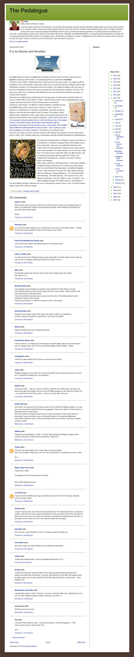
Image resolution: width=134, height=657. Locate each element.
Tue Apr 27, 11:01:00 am (24, 633)
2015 (115, 82)
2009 (115, 187)
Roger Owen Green (22, 468)
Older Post (81, 642)
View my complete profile (18, 41)
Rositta (17, 570)
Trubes (17, 447)
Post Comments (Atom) (28, 646)
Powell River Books (22, 340)
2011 (115, 95)
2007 (115, 193)
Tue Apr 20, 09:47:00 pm (24, 397)
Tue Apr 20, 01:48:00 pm (24, 247)
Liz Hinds (18, 493)
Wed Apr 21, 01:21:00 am (24, 440)
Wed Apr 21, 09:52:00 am (24, 460)
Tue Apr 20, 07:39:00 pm (24, 349)
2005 (115, 200)
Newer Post (14, 642)
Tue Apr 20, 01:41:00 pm (24, 233)
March (117, 177)
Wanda (17, 327)
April (117, 132)
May (117, 129)
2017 (115, 75)
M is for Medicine (119, 165)
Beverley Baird (20, 286)
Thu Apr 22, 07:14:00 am (24, 549)
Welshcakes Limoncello (24, 590)
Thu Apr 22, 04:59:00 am (24, 535)
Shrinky (18, 508)
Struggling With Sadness (119, 158)
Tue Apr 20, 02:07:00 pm (24, 263)
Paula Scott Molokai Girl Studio (27, 241)
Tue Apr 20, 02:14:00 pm (24, 279)
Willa (17, 270)
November (119, 106)
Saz (16, 620)
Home (48, 642)
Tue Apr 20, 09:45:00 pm (24, 378)
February (118, 180)
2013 (115, 88)
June (117, 126)
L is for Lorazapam (119, 171)
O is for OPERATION (119, 137)
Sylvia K (18, 202)
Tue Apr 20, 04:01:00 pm (24, 319)
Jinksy (17, 556)
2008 (115, 190)
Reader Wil (19, 404)
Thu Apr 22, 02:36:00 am (24, 501)
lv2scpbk (18, 529)
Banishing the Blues (119, 152)
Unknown (18, 225)
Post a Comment (18, 637)
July (116, 123)
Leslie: (25, 21)
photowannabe (20, 311)
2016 (115, 79)
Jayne (17, 370)
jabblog (18, 431)
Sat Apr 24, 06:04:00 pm (23, 583)
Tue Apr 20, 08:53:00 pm (24, 363)
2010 (115, 98)
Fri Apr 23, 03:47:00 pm (23, 562)
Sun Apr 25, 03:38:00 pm (24, 599)
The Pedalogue (28, 10)
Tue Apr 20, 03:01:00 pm (24, 304)
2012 (115, 91)
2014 (115, 85)
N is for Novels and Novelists (119, 145)
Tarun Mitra (19, 542)
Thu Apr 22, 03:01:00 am (24, 522)
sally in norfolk (20, 254)
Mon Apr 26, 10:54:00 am (24, 612)
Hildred (17, 386)
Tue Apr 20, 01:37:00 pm (24, 217)
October (118, 111)
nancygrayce (20, 356)
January (118, 183)
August (118, 119)
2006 (115, 197)
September (119, 114)
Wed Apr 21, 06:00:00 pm (24, 485)
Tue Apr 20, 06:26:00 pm (24, 333)
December (119, 101)
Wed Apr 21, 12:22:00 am (24, 424)
